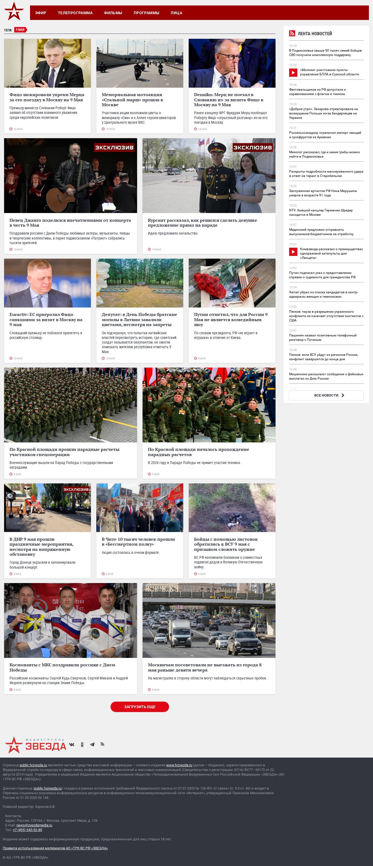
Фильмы (113, 13)
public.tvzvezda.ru (33, 765)
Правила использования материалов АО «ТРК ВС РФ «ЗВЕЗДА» (55, 848)
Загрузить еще (139, 707)
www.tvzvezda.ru (179, 765)
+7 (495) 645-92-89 (27, 830)
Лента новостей (310, 34)
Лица (176, 13)
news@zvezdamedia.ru (34, 825)
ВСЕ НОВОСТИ (330, 395)
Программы (146, 13)
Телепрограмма (75, 13)
